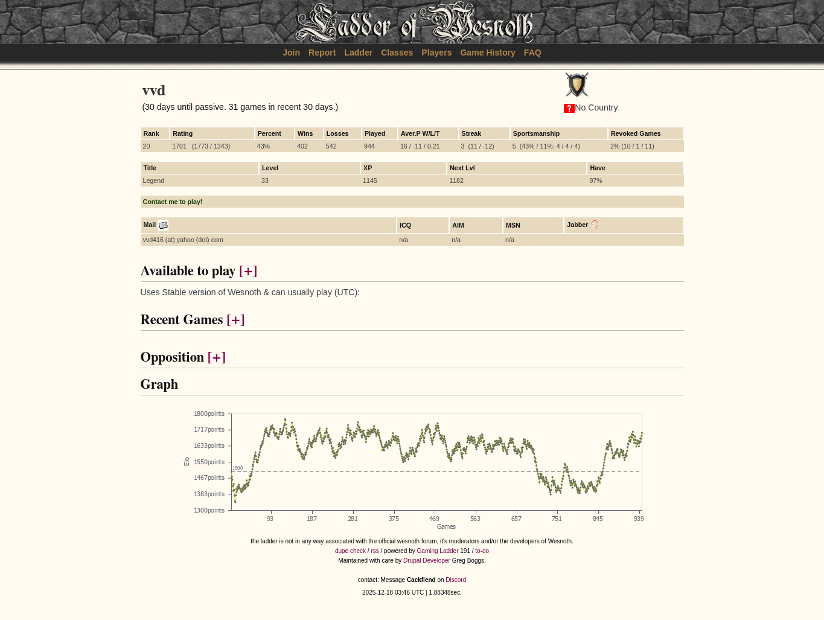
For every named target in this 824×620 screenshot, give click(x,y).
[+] (248, 271)
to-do (482, 551)
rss (374, 551)
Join (291, 52)
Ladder (358, 52)
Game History (488, 52)
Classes (397, 52)
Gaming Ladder (438, 551)
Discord (456, 580)
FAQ (532, 52)
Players (436, 52)
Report (322, 52)
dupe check (350, 551)
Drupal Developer (426, 560)
